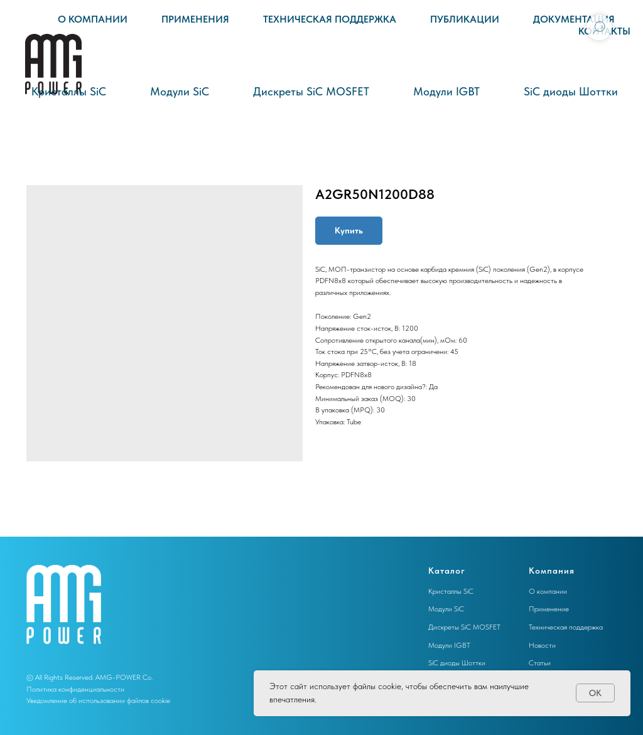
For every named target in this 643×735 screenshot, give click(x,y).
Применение (549, 608)
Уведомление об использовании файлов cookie (98, 700)
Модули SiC (179, 91)
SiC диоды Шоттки (571, 91)
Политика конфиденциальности (75, 689)
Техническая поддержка (329, 19)
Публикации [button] (464, 19)
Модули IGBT (446, 91)
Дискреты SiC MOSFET (311, 91)
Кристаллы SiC (68, 91)
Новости (542, 645)
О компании (92, 19)
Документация (574, 19)
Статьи (540, 662)
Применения (195, 19)
